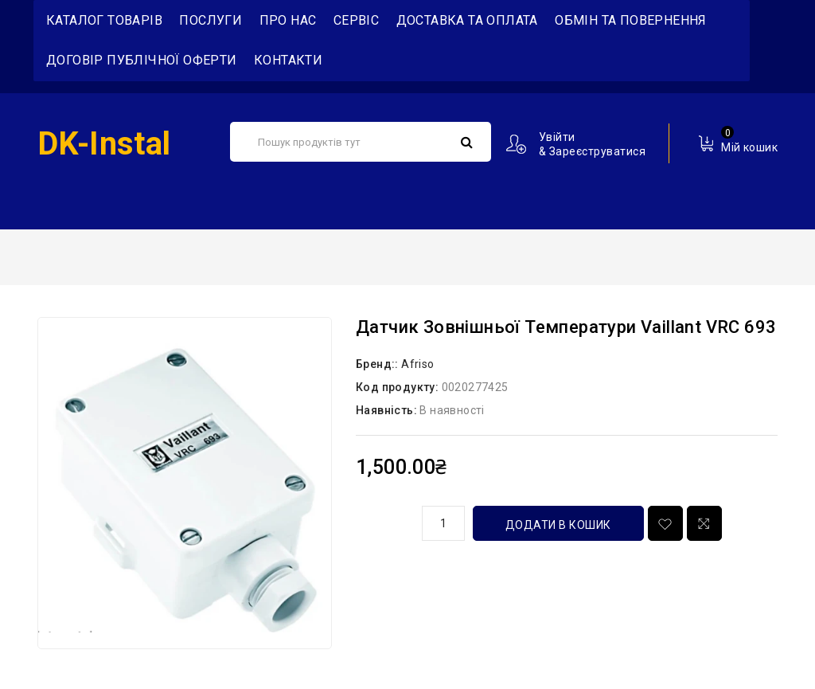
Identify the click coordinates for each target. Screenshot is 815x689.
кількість (383, 521)
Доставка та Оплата (467, 20)
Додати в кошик (558, 525)
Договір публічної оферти (141, 60)
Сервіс (356, 20)
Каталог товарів (104, 20)
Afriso (417, 364)
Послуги (210, 20)
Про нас (288, 20)
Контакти (288, 60)
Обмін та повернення (631, 20)
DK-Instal (104, 143)
